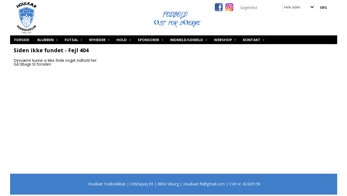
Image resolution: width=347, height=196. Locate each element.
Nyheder (98, 39)
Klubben (46, 39)
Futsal (73, 39)
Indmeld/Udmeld (188, 39)
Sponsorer (150, 39)
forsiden (44, 64)
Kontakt (253, 39)
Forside (21, 39)
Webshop (224, 39)
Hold (122, 39)
